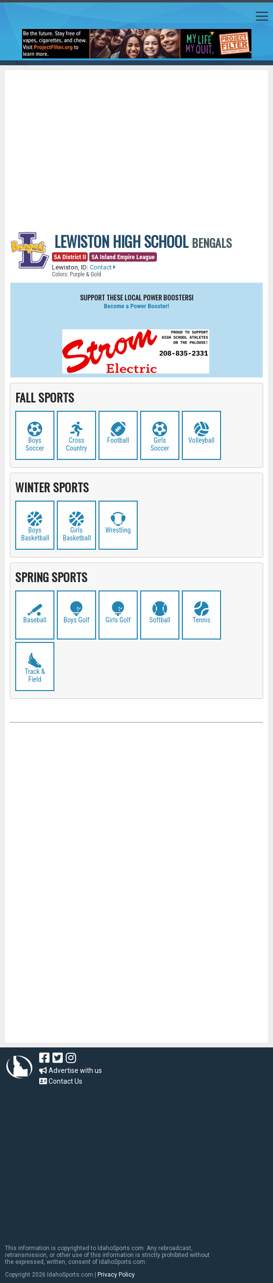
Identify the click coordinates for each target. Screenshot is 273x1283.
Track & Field (35, 675)
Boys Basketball (35, 534)
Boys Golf (77, 620)
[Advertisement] (141, 144)
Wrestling (118, 530)
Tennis (201, 620)
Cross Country (76, 444)
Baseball (34, 620)
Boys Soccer (34, 444)
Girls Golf (118, 620)
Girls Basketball (77, 534)
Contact (103, 267)
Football (118, 440)
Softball (160, 620)
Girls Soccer (159, 444)
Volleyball (201, 440)
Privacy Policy (116, 1274)
